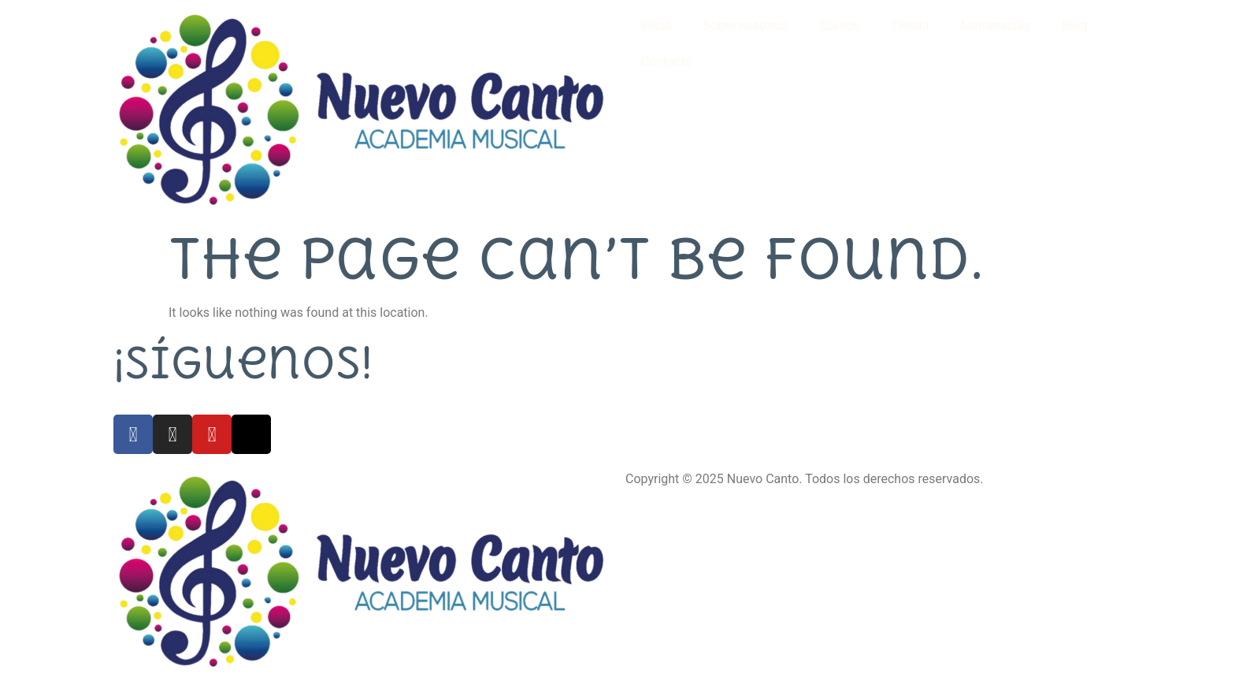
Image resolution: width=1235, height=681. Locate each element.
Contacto (666, 61)
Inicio (656, 25)
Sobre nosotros (745, 25)
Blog (1074, 25)
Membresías (995, 25)
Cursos (839, 25)
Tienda (910, 25)
